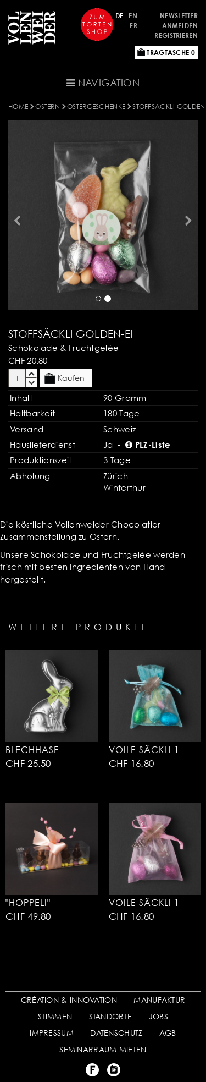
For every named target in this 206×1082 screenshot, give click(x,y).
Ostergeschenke (96, 106)
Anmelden (180, 25)
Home (18, 106)
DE (119, 16)
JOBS (158, 1016)
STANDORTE (110, 1016)
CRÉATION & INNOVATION (69, 999)
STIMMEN (55, 1016)
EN (133, 16)
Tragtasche (166, 52)
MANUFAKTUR (159, 999)
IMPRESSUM (52, 1032)
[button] (16, 215)
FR (133, 25)
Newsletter (179, 16)
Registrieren (176, 35)
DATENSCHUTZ (116, 1032)
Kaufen (64, 378)
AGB (167, 1032)
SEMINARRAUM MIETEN (102, 1049)
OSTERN (47, 106)
